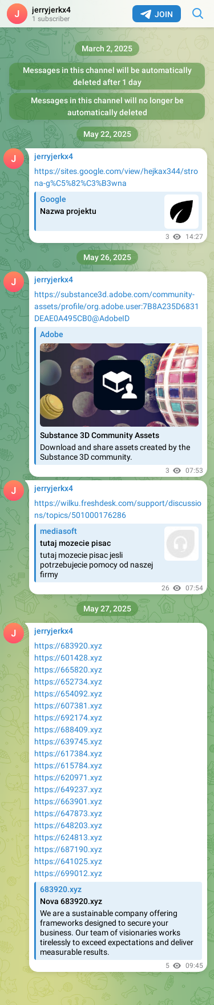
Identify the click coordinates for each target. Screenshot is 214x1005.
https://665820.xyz (68, 669)
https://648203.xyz (68, 825)
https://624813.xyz (68, 837)
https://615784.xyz (68, 765)
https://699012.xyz (68, 873)
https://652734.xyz (68, 681)
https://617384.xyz (68, 753)
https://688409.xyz (68, 729)
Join (156, 14)
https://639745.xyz (68, 741)
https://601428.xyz (68, 657)
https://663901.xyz (68, 801)
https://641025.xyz (68, 861)
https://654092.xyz (68, 693)
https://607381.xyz (68, 705)
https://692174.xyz (68, 717)
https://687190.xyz (68, 849)
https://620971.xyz (68, 777)
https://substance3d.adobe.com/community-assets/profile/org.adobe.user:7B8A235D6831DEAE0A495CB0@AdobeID (116, 306)
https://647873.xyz (68, 813)
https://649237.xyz (68, 789)
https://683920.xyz (68, 645)
